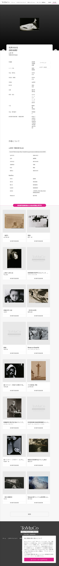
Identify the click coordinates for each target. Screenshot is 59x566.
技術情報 (22, 538)
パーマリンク (43, 62)
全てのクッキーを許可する (39, 559)
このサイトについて (21, 2)
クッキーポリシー (49, 551)
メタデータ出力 (43, 67)
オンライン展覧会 (41, 2)
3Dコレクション (31, 2)
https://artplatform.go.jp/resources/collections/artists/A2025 (33, 152)
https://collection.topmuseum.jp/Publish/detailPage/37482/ (34, 122)
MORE (29, 514)
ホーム (13, 2)
